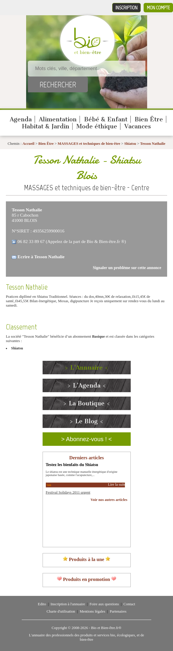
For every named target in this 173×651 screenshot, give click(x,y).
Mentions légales (92, 611)
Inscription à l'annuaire (68, 604)
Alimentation (58, 119)
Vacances (137, 126)
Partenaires (118, 611)
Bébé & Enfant (105, 119)
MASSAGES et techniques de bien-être (89, 144)
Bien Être (149, 119)
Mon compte (158, 8)
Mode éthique (96, 126)
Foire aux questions (104, 604)
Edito (42, 604)
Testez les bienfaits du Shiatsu (72, 464)
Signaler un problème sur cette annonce (127, 268)
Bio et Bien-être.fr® (106, 628)
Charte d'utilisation (61, 611)
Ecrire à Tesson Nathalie (41, 256)
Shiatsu (130, 144)
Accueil (28, 144)
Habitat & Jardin (45, 126)
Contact (129, 604)
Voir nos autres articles (108, 500)
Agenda (21, 119)
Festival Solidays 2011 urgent (68, 492)
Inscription (126, 8)
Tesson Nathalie (152, 144)
